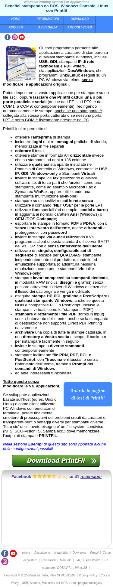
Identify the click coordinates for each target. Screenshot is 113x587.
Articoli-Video (79, 27)
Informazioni (48, 19)
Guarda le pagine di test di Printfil (88, 394)
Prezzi (94, 552)
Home (15, 19)
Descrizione (42, 552)
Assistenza (47, 27)
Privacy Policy (88, 575)
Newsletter (61, 552)
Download (80, 19)
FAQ (79, 560)
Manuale (65, 560)
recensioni (91, 476)
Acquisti (16, 27)
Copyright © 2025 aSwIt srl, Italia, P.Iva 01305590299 (39, 575)
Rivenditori (49, 560)
